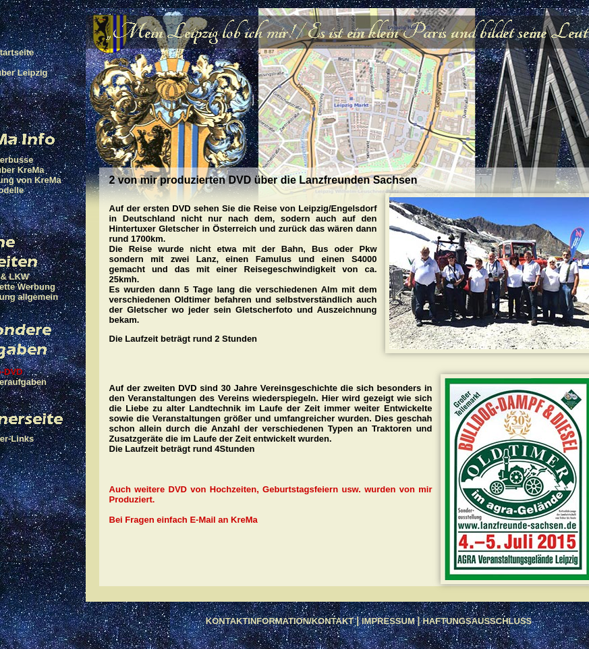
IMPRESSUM (388, 621)
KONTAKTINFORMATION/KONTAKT (280, 621)
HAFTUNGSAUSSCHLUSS (477, 621)
